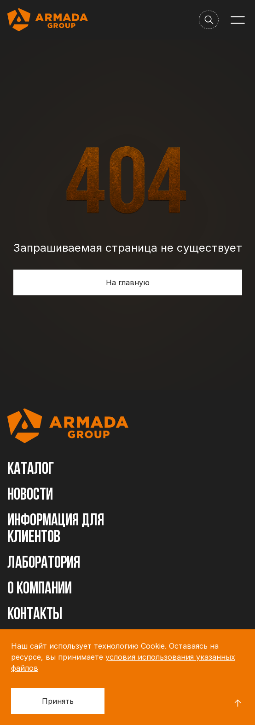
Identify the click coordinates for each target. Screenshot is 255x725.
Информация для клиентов (55, 529)
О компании (39, 589)
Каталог (30, 469)
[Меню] (238, 20)
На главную (128, 282)
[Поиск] (209, 20)
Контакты (34, 615)
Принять (58, 701)
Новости (30, 495)
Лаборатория (43, 563)
